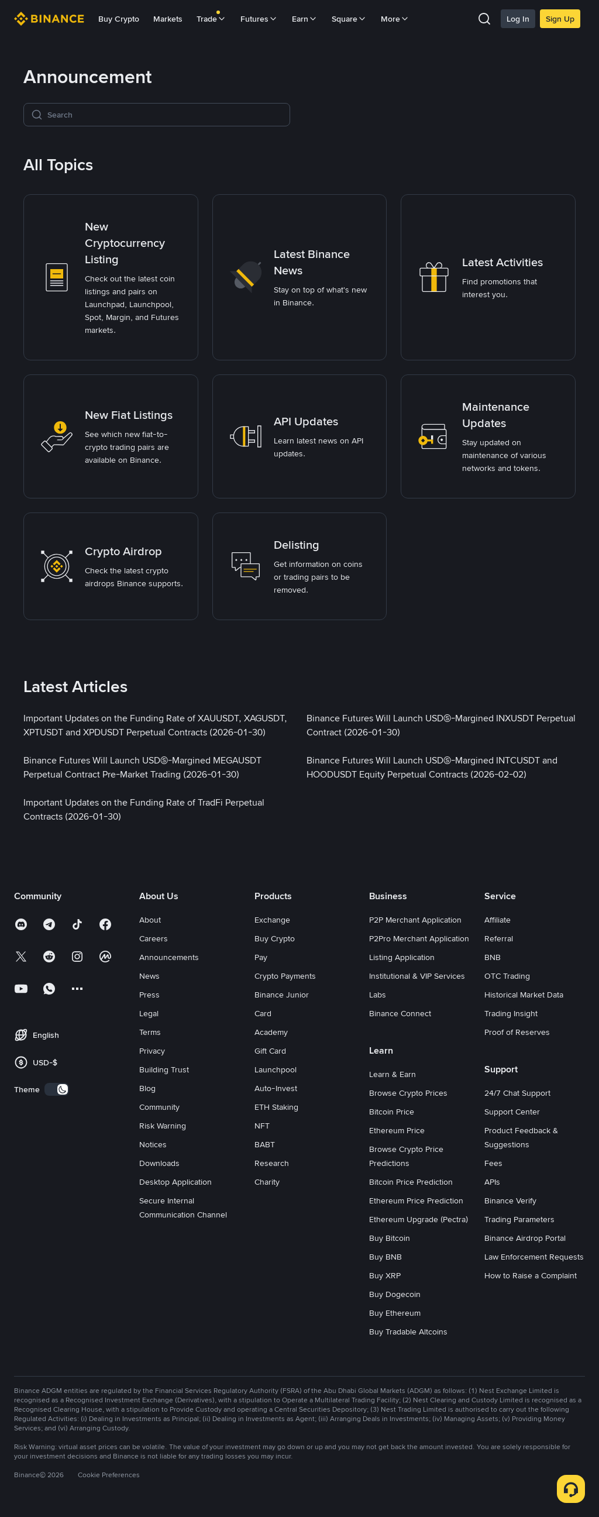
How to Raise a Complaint (530, 1275)
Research (271, 1163)
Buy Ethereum (395, 1313)
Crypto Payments (285, 976)
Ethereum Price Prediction (416, 1200)
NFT (262, 1125)
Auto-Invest (275, 1088)
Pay (260, 957)
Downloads (159, 1163)
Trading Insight (511, 1013)
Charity (267, 1182)
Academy (271, 1032)
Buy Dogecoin (395, 1294)
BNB (492, 957)
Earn (305, 18)
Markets (168, 18)
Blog (147, 1088)
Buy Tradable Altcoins (408, 1331)
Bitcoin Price (391, 1111)
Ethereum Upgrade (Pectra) (418, 1219)
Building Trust (164, 1069)
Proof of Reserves (517, 1032)
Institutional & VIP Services (417, 976)
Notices (153, 1144)
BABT (264, 1144)
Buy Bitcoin (389, 1238)
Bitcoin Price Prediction (411, 1182)
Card (262, 1013)
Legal (149, 1013)
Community (159, 1107)
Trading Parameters (519, 1219)
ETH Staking (276, 1107)
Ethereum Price (397, 1130)
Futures (259, 18)
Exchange (272, 919)
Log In (518, 18)
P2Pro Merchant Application (419, 938)
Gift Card (270, 1050)
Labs (377, 994)
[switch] (56, 1089)
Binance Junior (281, 994)
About (150, 919)
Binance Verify (510, 1200)
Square (349, 18)
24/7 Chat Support (517, 1093)
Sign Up (560, 18)
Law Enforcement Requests (534, 1256)
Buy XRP (385, 1275)
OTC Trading (507, 976)
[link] (110, 277)
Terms (150, 1032)
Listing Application (402, 957)
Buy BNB (385, 1256)
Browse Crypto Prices (408, 1093)
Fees (493, 1163)
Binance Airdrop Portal (525, 1238)
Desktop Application (175, 1182)
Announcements (169, 957)
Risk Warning (162, 1125)
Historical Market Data (523, 994)
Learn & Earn (392, 1074)
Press (149, 994)
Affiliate (497, 919)
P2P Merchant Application (415, 919)
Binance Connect (400, 1013)
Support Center (512, 1111)
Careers (153, 938)
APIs (492, 1182)
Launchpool (275, 1069)
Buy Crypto (118, 18)
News (149, 976)
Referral (498, 938)
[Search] (165, 114)
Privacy (152, 1050)
